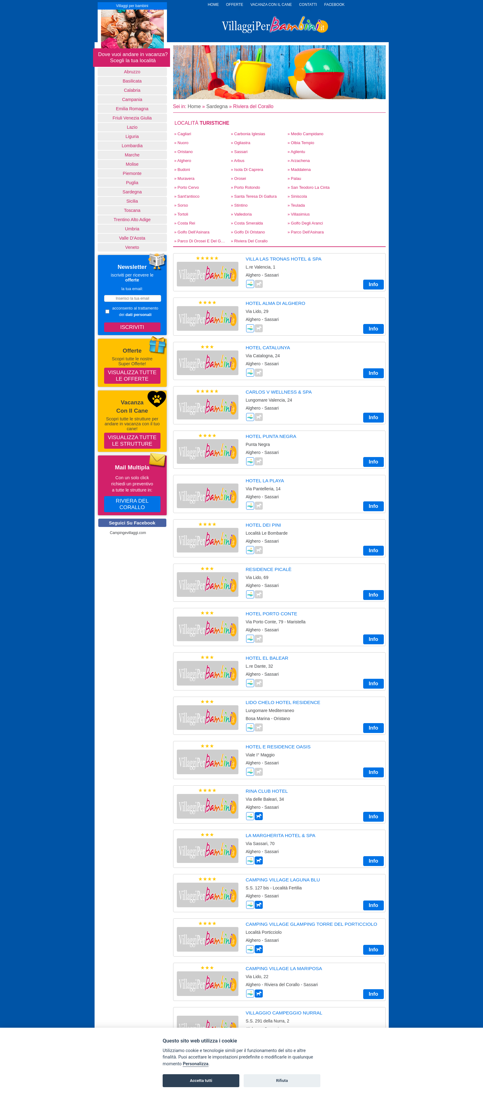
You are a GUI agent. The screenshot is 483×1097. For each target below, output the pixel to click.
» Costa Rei (184, 223)
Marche (132, 154)
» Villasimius (299, 214)
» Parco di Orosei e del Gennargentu (200, 241)
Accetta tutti (201, 1080)
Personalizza (195, 1064)
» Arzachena (299, 160)
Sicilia (132, 201)
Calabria (132, 90)
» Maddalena (299, 169)
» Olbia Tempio (301, 142)
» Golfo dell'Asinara (191, 232)
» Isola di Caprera (247, 169)
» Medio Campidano (305, 134)
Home (194, 106)
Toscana (132, 210)
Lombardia (132, 145)
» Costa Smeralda (247, 223)
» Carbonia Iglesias (248, 134)
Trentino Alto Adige (132, 219)
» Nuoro (181, 142)
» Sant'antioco (187, 196)
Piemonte (132, 173)
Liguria (132, 136)
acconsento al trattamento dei (131, 311)
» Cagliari (182, 134)
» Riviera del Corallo (249, 241)
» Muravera (184, 178)
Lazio (132, 127)
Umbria (132, 228)
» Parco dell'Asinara (306, 232)
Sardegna (132, 191)
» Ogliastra (240, 142)
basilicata (132, 81)
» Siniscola (297, 196)
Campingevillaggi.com (128, 533)
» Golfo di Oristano (248, 232)
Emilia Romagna (132, 108)
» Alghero (182, 160)
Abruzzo (132, 71)
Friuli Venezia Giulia (132, 117)
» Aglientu (296, 151)
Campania (132, 99)
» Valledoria (241, 214)
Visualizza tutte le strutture (132, 440)
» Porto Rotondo (245, 187)
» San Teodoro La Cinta (309, 187)
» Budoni (182, 169)
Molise (132, 164)
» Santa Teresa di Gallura (254, 196)
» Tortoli (181, 214)
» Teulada (296, 205)
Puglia (132, 182)
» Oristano (183, 151)
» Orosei (238, 178)
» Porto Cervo (186, 187)
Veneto (132, 247)
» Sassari (239, 151)
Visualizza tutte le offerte (132, 375)
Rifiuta (282, 1080)
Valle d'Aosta (132, 238)
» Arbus (238, 160)
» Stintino (239, 205)
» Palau (294, 178)
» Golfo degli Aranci (305, 223)
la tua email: (132, 288)
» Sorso (181, 205)
